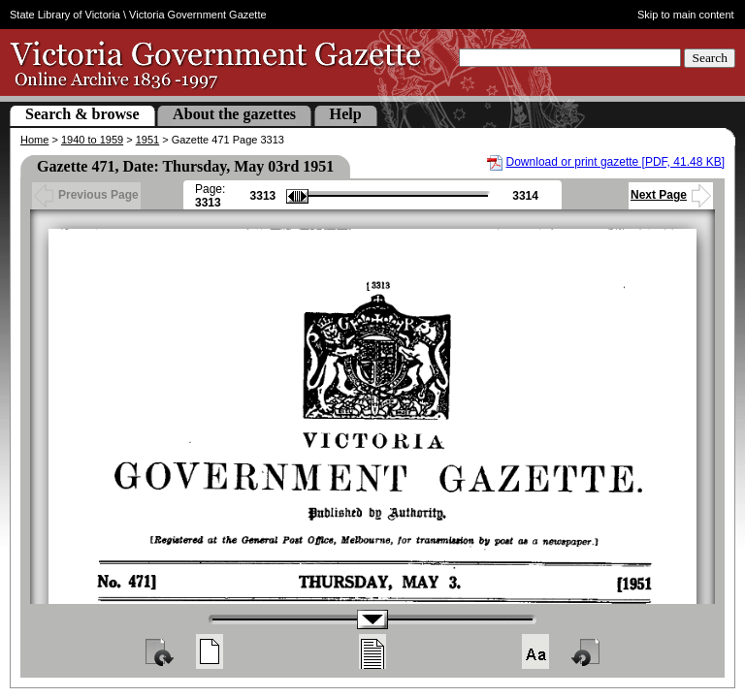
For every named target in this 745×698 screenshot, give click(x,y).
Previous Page (86, 195)
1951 (147, 139)
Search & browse (82, 114)
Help (346, 114)
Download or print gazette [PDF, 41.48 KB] (615, 162)
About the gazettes (234, 114)
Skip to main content (685, 14)
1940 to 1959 (92, 139)
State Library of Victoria (65, 14)
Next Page (671, 195)
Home (34, 139)
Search (710, 57)
